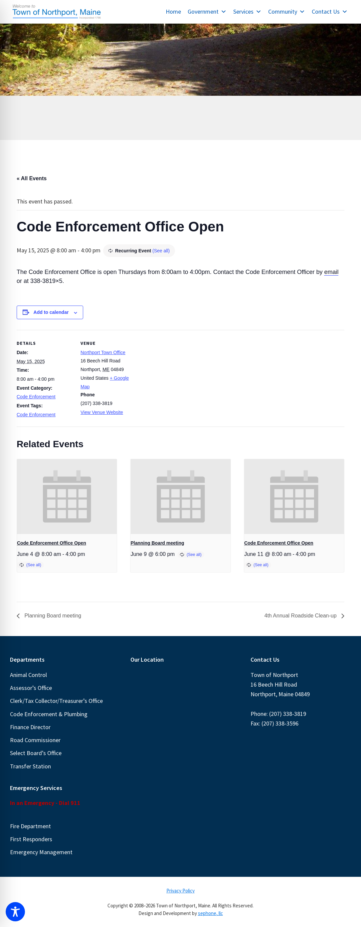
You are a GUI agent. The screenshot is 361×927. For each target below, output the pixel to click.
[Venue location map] (179, 376)
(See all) (161, 250)
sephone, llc (210, 913)
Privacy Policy (180, 890)
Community (286, 11)
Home (173, 11)
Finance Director (30, 727)
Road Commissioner (35, 740)
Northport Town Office (103, 352)
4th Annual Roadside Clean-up (301, 615)
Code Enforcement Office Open (51, 543)
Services (247, 11)
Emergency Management (41, 852)
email (331, 272)
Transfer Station (30, 766)
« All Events (32, 178)
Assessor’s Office (31, 688)
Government (207, 11)
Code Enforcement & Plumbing (49, 714)
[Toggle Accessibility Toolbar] (15, 911)
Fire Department (30, 826)
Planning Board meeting (157, 543)
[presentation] (67, 496)
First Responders (31, 839)
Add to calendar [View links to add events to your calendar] (51, 312)
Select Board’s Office (36, 753)
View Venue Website (102, 412)
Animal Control (28, 675)
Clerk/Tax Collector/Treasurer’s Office (56, 701)
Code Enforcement (36, 396)
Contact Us (330, 11)
